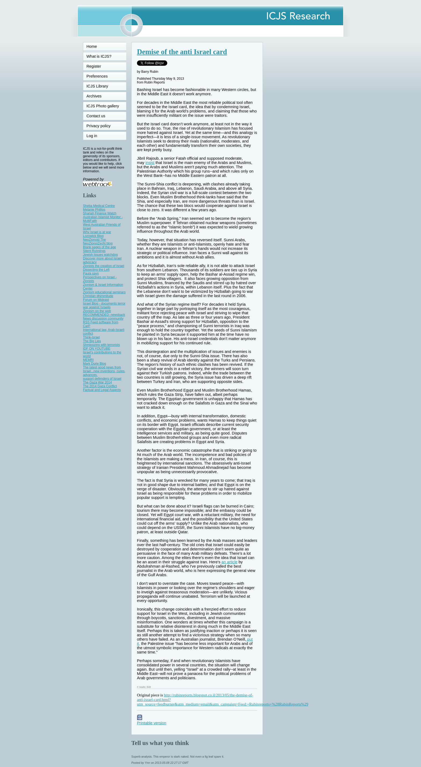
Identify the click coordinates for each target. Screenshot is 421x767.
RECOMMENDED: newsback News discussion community (104, 316)
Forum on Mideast (96, 300)
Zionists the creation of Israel (103, 266)
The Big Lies (92, 341)
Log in (95, 136)
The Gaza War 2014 (97, 382)
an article (229, 562)
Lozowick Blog (93, 236)
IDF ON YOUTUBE (96, 348)
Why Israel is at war (97, 232)
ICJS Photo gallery (102, 106)
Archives (93, 96)
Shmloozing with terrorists (101, 345)
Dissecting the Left (96, 270)
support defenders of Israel (102, 379)
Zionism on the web (97, 311)
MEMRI (88, 360)
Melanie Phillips (94, 209)
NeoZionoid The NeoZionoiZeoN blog (97, 241)
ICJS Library (97, 86)
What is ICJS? (98, 56)
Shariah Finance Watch (99, 213)
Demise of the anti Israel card (182, 52)
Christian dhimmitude (98, 296)
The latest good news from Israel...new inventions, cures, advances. (104, 371)
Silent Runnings (94, 251)
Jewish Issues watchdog (100, 255)
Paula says (91, 273)
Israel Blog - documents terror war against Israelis (104, 305)
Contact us (95, 116)
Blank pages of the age (99, 247)
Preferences (97, 76)
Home (91, 46)
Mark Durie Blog (94, 364)
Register (93, 66)
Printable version (151, 721)
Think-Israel (91, 337)
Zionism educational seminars (104, 292)
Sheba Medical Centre (99, 206)
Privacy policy (98, 126)
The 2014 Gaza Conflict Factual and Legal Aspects (102, 388)
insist (150, 162)
